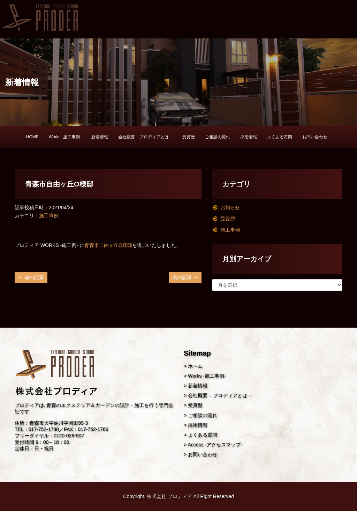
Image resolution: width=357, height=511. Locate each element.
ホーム (195, 366)
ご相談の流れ (217, 136)
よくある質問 (279, 136)
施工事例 (49, 215)
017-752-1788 (44, 429)
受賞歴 (188, 136)
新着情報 (99, 136)
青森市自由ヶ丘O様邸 (108, 245)
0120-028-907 (69, 435)
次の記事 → (185, 277)
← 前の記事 (31, 277)
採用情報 (248, 136)
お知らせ (230, 207)
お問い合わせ (314, 136)
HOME (32, 136)
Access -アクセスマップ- (215, 444)
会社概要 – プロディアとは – (145, 136)
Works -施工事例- (65, 136)
